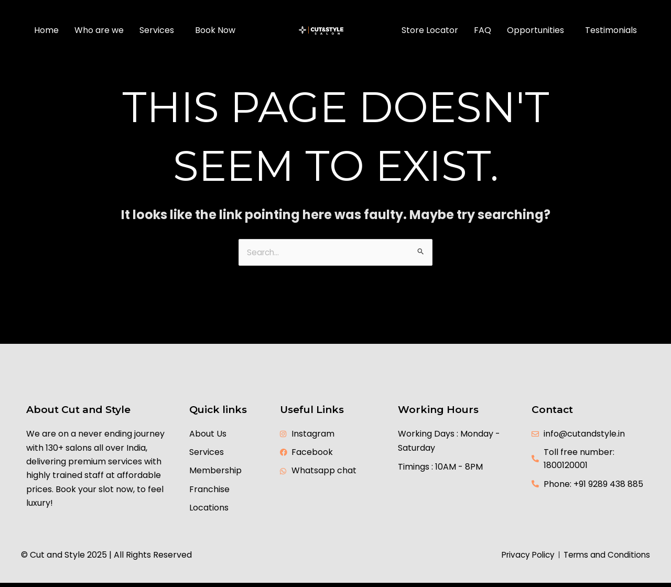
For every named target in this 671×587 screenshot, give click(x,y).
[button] (159, 30)
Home (46, 30)
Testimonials (611, 30)
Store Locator (430, 30)
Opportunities (535, 30)
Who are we (99, 30)
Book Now (215, 30)
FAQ (482, 30)
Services (156, 30)
